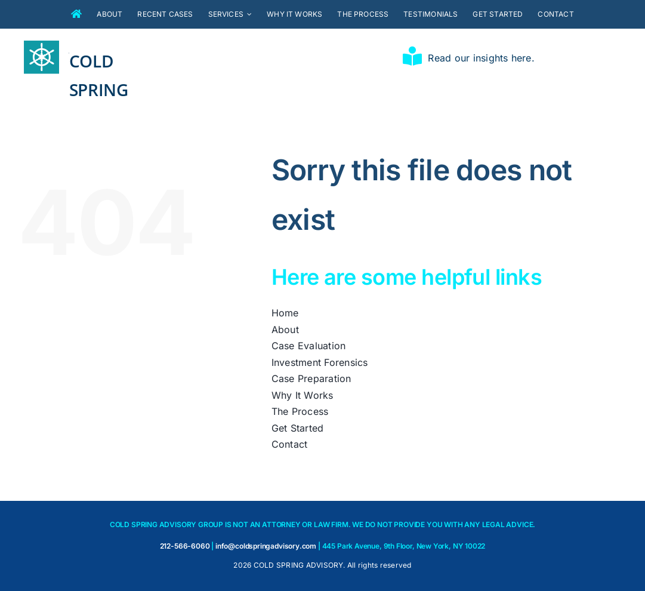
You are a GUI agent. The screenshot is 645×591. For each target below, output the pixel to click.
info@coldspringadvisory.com (265, 545)
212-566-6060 (185, 545)
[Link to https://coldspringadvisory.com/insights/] (412, 56)
